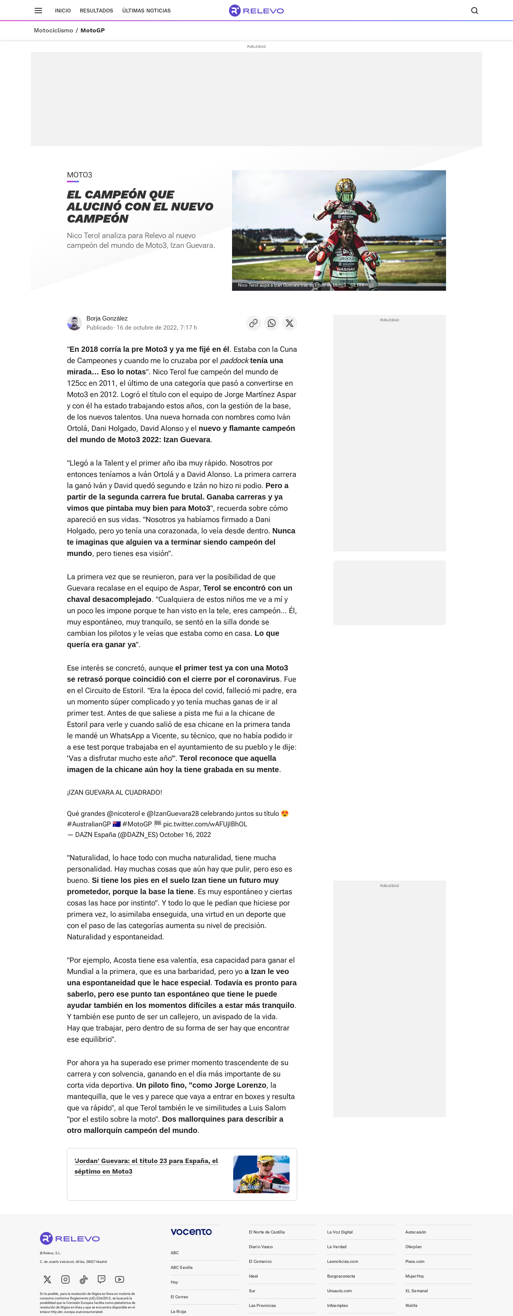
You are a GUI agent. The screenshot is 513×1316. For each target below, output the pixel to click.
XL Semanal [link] (416, 1294)
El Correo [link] (179, 1300)
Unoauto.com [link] (339, 1294)
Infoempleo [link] (337, 1309)
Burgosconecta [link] (341, 1280)
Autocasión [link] (415, 1236)
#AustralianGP (89, 824)
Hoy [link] (174, 1286)
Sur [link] (252, 1294)
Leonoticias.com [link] (342, 1265)
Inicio (63, 10)
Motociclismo (53, 30)
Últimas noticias (146, 10)
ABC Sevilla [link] (182, 1271)
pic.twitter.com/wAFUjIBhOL (205, 824)
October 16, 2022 (185, 834)
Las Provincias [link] (262, 1309)
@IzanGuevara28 (173, 813)
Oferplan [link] (413, 1250)
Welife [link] (411, 1309)
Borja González (107, 318)
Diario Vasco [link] (261, 1250)
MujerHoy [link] (414, 1280)
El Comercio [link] (260, 1265)
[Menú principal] (38, 10)
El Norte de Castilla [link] (267, 1236)
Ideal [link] (253, 1280)
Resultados (96, 10)
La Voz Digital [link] (340, 1236)
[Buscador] (474, 10)
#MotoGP (137, 824)
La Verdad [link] (336, 1250)
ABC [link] (175, 1256)
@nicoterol (123, 813)
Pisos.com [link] (414, 1265)
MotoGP (92, 30)
